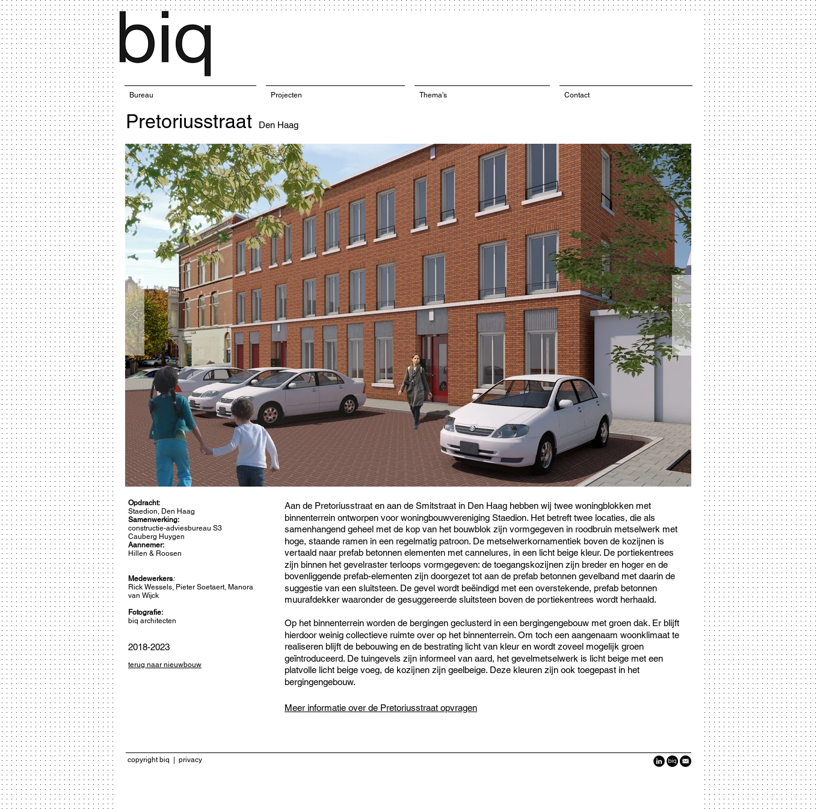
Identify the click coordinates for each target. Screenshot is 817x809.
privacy (190, 759)
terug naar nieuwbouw (165, 664)
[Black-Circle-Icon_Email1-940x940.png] (685, 761)
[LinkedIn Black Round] (659, 761)
